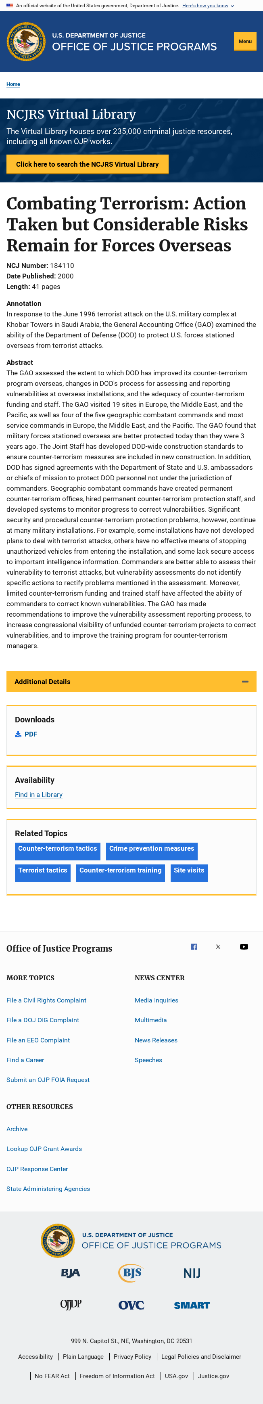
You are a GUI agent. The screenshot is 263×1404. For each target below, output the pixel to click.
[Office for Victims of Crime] (131, 1311)
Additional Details (43, 682)
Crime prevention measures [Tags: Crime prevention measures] (152, 848)
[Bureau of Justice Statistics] (131, 1284)
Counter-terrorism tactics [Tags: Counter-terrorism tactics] (57, 848)
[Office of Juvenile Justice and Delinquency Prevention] (71, 1312)
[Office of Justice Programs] (26, 41)
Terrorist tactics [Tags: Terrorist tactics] (42, 870)
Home (13, 84)
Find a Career (25, 1060)
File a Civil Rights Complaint (46, 1000)
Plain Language (83, 1356)
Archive (16, 1129)
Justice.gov (213, 1376)
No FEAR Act (52, 1376)
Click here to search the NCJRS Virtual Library (87, 164)
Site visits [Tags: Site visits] (189, 870)
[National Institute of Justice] (192, 1279)
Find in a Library (39, 795)
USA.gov (176, 1376)
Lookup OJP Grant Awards (44, 1149)
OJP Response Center (37, 1168)
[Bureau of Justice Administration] (70, 1279)
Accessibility (35, 1356)
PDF (31, 734)
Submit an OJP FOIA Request (48, 1080)
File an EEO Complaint (38, 1040)
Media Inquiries (156, 1000)
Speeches (148, 1060)
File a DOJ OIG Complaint (42, 1020)
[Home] (134, 41)
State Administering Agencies (48, 1189)
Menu (245, 41)
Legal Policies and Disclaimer (201, 1356)
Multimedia (151, 1020)
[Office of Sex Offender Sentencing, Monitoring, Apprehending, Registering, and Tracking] (192, 1310)
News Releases (156, 1040)
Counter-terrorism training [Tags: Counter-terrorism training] (120, 870)
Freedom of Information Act (117, 1376)
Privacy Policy (132, 1356)
